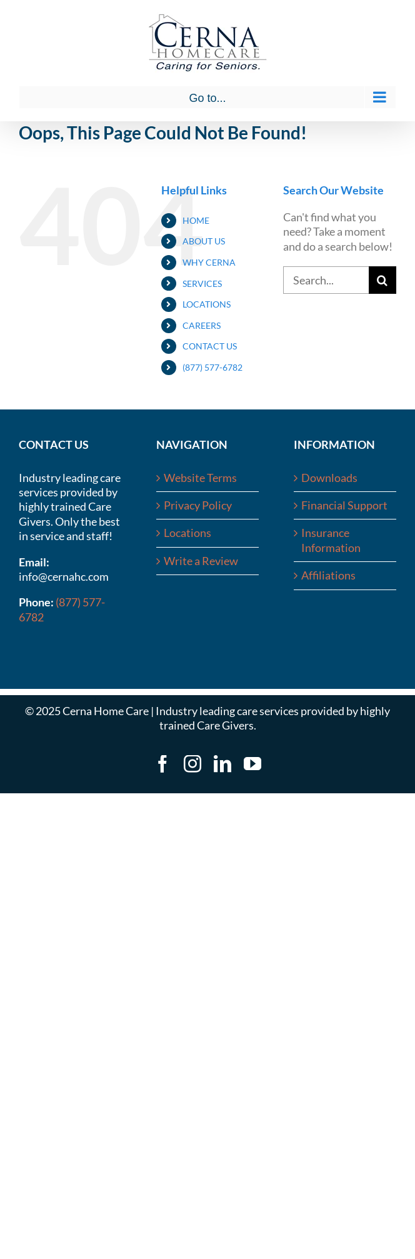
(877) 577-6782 (212, 367)
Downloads (329, 477)
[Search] (382, 280)
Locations (187, 532)
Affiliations (328, 575)
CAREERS (201, 325)
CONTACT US (209, 346)
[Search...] (326, 280)
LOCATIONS (206, 304)
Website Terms (200, 477)
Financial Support (344, 505)
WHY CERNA (209, 262)
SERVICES (202, 283)
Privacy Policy (198, 505)
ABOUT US (203, 241)
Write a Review (201, 561)
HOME (195, 220)
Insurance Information (331, 540)
